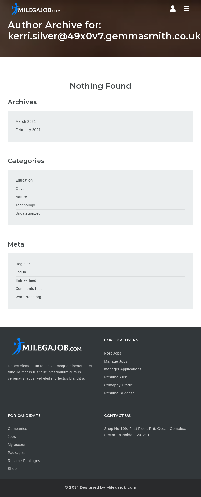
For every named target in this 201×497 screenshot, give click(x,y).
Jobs (12, 437)
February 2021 (28, 130)
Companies (17, 429)
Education (24, 180)
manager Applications (122, 369)
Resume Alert (115, 377)
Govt (20, 188)
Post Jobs (112, 353)
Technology (25, 205)
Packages (16, 453)
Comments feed (29, 288)
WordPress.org (28, 297)
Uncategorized (28, 213)
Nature (21, 197)
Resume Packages (24, 461)
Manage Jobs (115, 361)
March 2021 (26, 121)
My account (18, 445)
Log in (21, 272)
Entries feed (26, 280)
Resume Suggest (119, 393)
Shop (12, 468)
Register (23, 264)
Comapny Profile (118, 385)
